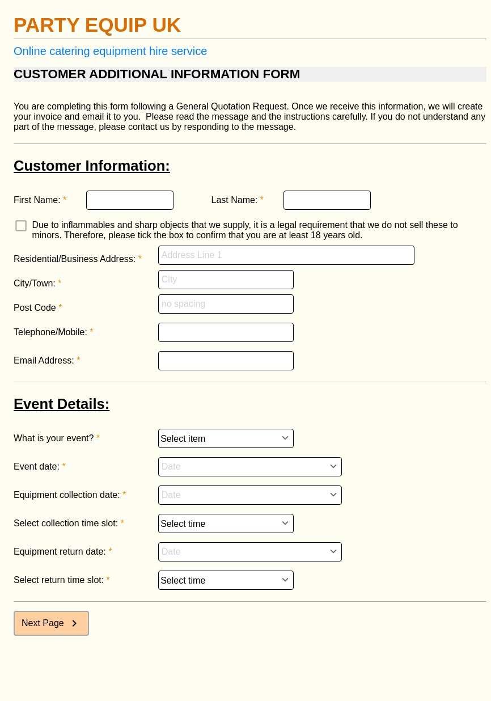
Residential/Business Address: (75, 259)
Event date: (37, 466)
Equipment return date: (60, 551)
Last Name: (234, 200)
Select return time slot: (59, 580)
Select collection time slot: (66, 523)
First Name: (37, 200)
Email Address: (44, 360)
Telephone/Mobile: (50, 332)
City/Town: (35, 283)
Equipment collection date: (67, 495)
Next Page (51, 623)
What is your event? (54, 438)
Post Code (35, 308)
